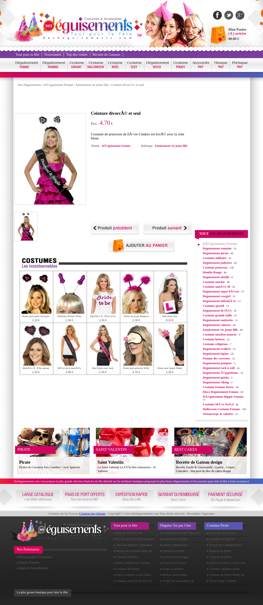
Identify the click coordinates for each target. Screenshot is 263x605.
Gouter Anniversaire (175, 545)
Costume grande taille (217, 315)
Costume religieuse (215, 344)
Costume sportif (213, 306)
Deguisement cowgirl (216, 296)
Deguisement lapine (216, 353)
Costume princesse (215, 267)
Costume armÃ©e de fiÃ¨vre (134, 581)
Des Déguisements (29, 85)
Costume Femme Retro (218, 387)
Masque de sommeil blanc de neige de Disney (133, 552)
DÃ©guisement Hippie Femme (223, 396)
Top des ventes (77, 54)
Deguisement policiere (217, 262)
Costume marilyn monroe (220, 334)
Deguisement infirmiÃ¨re (219, 301)
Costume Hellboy (126, 557)
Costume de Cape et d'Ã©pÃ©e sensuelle (220, 540)
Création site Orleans (92, 513)
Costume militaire (215, 258)
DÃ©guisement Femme (58, 85)
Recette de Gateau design (199, 462)
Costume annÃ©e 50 (216, 286)
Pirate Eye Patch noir (222, 533)
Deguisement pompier (217, 363)
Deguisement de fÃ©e (217, 310)
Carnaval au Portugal (175, 557)
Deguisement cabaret (216, 325)
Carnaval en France (174, 563)
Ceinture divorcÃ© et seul (127, 85)
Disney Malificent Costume (133, 563)
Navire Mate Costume (222, 581)
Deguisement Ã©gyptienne (220, 372)
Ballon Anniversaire (174, 575)
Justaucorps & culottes (218, 414)
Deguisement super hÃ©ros (221, 291)
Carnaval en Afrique (174, 539)
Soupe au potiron (173, 569)
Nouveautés (52, 54)
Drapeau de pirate (220, 551)
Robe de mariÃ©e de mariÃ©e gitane (128, 535)
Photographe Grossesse (35, 557)
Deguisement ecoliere (217, 349)
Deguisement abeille (216, 277)
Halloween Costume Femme (221, 409)
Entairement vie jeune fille (92, 85)
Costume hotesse (214, 339)
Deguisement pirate (216, 253)
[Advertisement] (101, 100)
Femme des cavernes (216, 358)
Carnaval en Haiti (173, 551)
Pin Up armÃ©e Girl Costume (135, 539)
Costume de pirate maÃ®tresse (219, 558)
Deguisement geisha (216, 377)
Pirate (24, 462)
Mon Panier (237, 29)
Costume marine (214, 282)
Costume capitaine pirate (224, 569)
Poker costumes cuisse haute (133, 575)
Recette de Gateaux (107, 54)
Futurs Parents (29, 562)
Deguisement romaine (217, 248)
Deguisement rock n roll (219, 368)
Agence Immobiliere (33, 568)
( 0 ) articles (237, 33)
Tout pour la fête (27, 54)
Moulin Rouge (212, 272)
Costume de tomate (128, 569)
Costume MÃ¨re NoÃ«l (218, 404)
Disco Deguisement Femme (220, 392)
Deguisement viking (216, 382)
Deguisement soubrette (218, 320)
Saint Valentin (111, 462)
